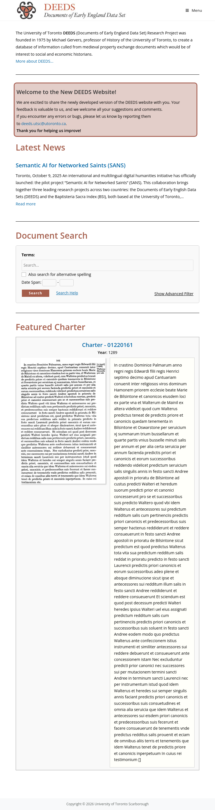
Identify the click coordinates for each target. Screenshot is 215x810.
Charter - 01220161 (107, 345)
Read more (26, 203)
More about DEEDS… (34, 61)
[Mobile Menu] (194, 10)
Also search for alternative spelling (60, 274)
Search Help (67, 292)
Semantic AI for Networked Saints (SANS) (70, 165)
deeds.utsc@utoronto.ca (43, 123)
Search (35, 293)
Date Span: (31, 282)
